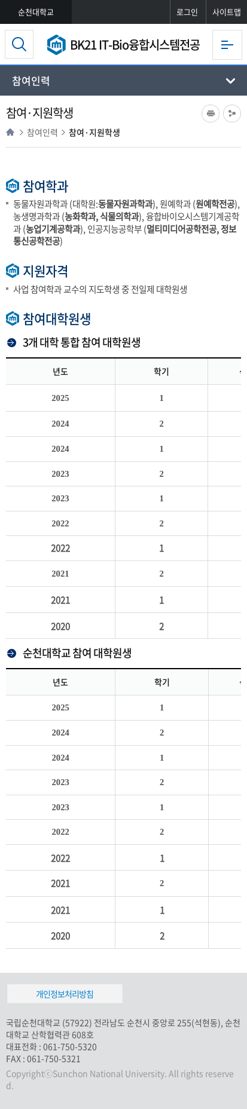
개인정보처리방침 (64, 994)
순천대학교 (36, 11)
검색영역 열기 (19, 44)
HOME (10, 132)
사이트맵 (226, 11)
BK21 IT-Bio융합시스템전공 (135, 44)
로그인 (187, 11)
